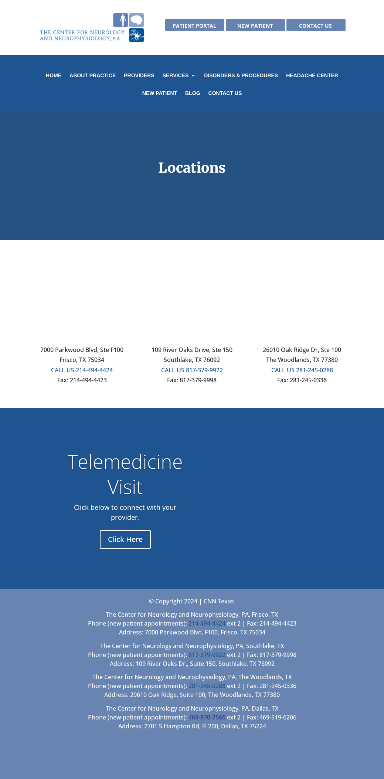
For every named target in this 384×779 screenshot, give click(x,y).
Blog (192, 93)
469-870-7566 (206, 717)
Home (53, 75)
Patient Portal (194, 26)
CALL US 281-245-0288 (302, 370)
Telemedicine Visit (125, 473)
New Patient (255, 26)
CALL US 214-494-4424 (82, 370)
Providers (139, 75)
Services (176, 75)
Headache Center (312, 75)
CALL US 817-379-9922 (192, 370)
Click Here (125, 539)
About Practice (92, 75)
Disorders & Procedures (241, 75)
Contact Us (315, 26)
